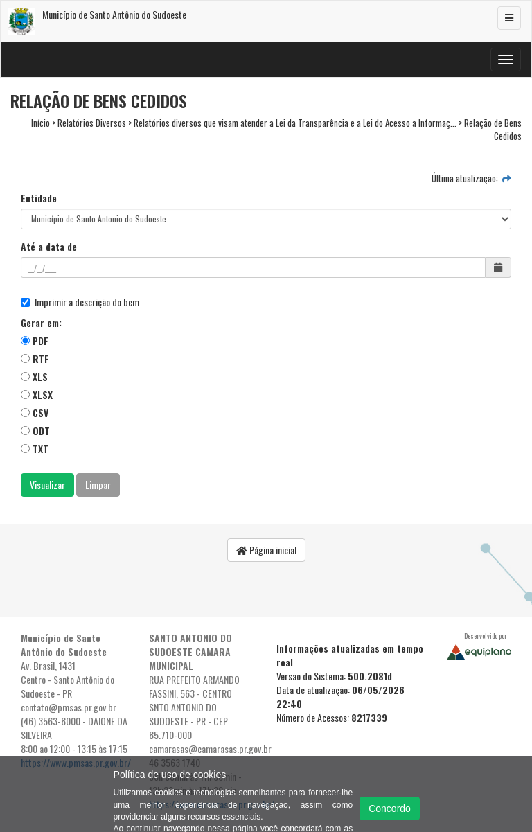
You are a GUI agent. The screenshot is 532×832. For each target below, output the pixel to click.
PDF (34, 340)
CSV (34, 412)
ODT (35, 430)
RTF (35, 358)
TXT (34, 448)
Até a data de (49, 247)
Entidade (39, 198)
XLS (34, 376)
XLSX (37, 394)
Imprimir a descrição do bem (80, 302)
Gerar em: (41, 323)
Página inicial (266, 549)
